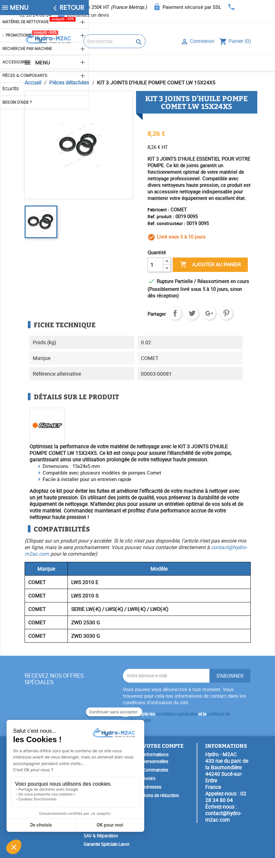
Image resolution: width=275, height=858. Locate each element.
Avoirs (149, 778)
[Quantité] (155, 265)
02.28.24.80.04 (35, 14)
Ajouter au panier (210, 264)
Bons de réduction (161, 795)
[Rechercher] (115, 41)
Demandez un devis (88, 14)
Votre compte (163, 745)
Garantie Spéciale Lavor (106, 844)
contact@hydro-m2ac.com (223, 816)
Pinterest (226, 313)
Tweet (192, 313)
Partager (175, 313)
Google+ (209, 313)
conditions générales (176, 714)
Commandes (155, 770)
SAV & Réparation (101, 836)
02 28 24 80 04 (225, 797)
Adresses (152, 787)
